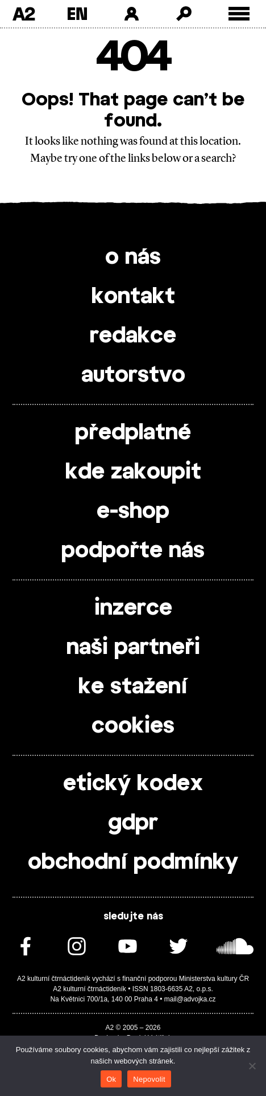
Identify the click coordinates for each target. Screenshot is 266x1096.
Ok (111, 1079)
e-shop (133, 511)
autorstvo (133, 375)
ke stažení (133, 687)
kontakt (133, 296)
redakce (133, 336)
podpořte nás (133, 551)
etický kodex (133, 784)
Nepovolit (149, 1079)
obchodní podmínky (133, 862)
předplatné (133, 433)
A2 (24, 13)
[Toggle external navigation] (239, 14)
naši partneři (133, 647)
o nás (133, 257)
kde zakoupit (133, 472)
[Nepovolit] (251, 1066)
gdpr (133, 823)
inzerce (133, 608)
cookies (133, 726)
